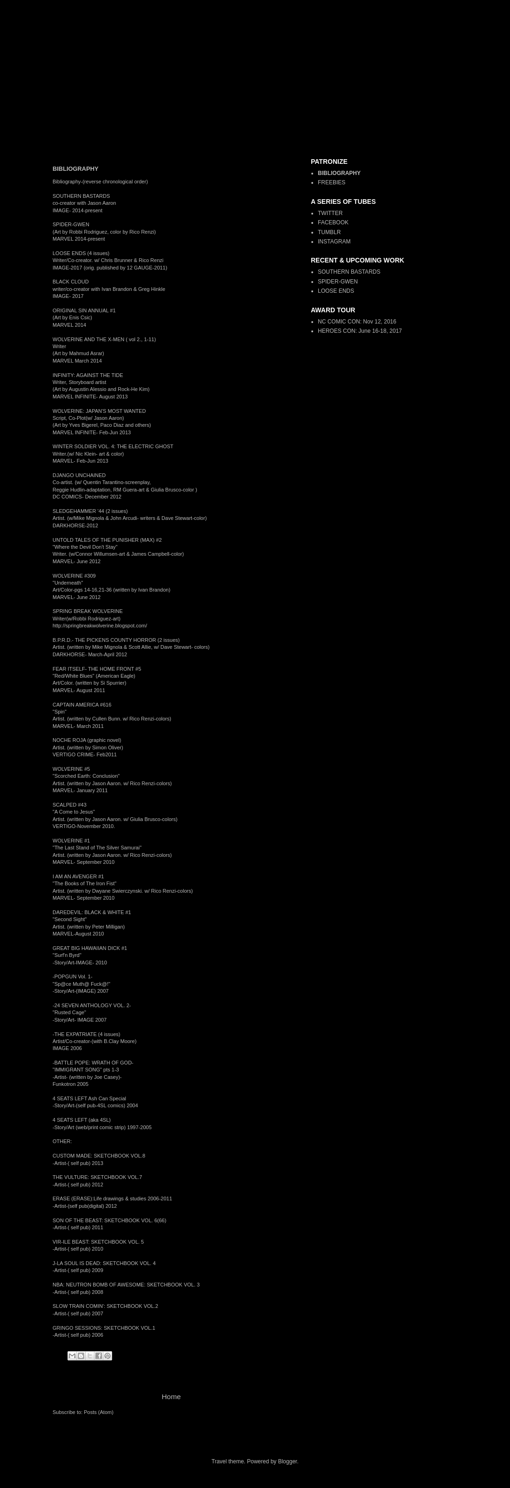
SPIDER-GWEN (338, 281)
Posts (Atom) (99, 1412)
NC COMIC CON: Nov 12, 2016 (357, 321)
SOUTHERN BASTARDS (349, 272)
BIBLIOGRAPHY (339, 173)
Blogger (287, 1461)
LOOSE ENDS (336, 291)
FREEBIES (331, 182)
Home (171, 1396)
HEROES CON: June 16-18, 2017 (360, 331)
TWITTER (330, 213)
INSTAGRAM (334, 241)
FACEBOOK (333, 222)
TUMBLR (329, 232)
